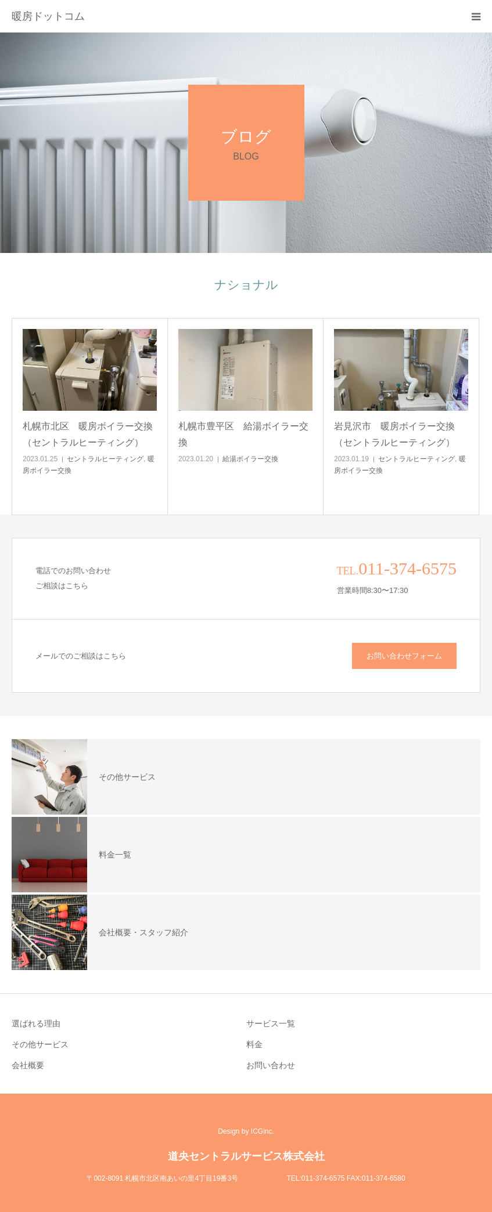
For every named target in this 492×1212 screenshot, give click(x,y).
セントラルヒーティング (105, 459)
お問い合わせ (270, 1065)
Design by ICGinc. (246, 1131)
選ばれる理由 (36, 1023)
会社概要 (28, 1065)
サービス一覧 (270, 1023)
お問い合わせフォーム (404, 656)
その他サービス (40, 1044)
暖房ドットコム (48, 16)
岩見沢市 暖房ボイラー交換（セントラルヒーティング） (394, 434)
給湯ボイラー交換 (250, 459)
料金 (254, 1044)
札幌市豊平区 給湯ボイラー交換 (243, 434)
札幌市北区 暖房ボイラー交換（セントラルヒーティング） (88, 434)
